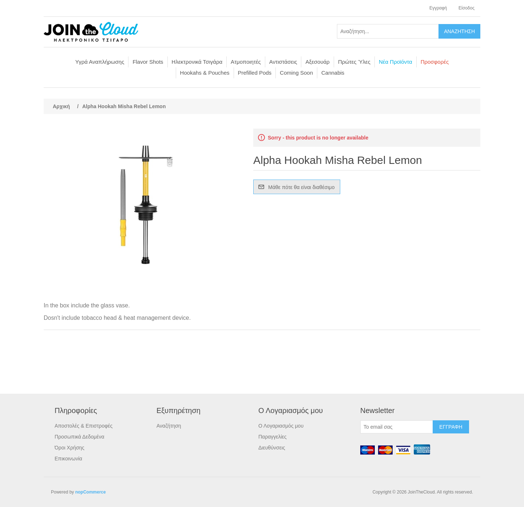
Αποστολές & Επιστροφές (83, 426)
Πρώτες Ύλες (354, 62)
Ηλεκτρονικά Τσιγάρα (197, 62)
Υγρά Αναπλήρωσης (99, 62)
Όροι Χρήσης (69, 448)
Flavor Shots (147, 62)
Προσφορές (435, 62)
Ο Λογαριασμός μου (280, 426)
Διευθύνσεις (271, 448)
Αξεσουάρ (317, 62)
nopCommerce (90, 492)
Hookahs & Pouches (205, 73)
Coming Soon (296, 73)
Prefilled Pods (255, 73)
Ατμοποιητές (246, 62)
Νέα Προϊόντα (395, 62)
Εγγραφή (438, 8)
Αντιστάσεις (283, 62)
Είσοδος (466, 8)
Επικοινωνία (68, 458)
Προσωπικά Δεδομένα (79, 437)
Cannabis (332, 73)
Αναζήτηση (168, 426)
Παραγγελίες (272, 437)
